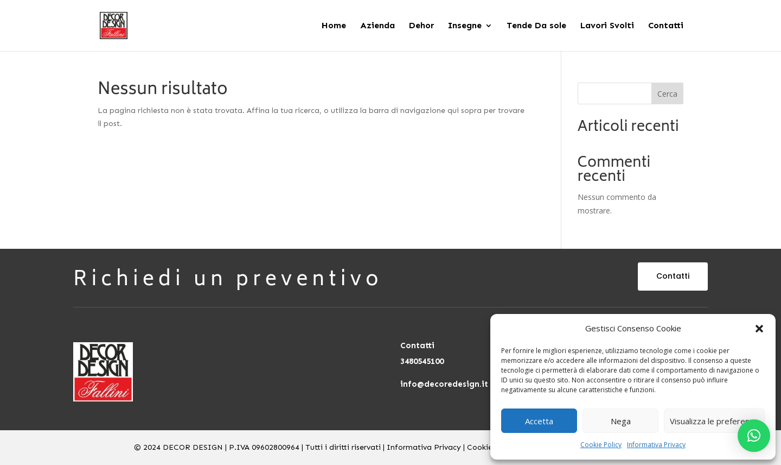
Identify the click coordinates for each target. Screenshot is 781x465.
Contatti (672, 276)
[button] (759, 328)
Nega (621, 421)
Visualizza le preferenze (714, 421)
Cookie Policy (601, 444)
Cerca (667, 94)
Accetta (539, 421)
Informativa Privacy (656, 444)
